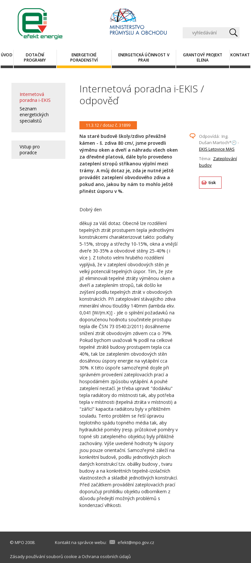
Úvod (6, 55)
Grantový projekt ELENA (202, 57)
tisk (212, 182)
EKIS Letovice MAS (217, 149)
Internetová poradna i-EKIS (35, 97)
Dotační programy (35, 57)
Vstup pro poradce (30, 149)
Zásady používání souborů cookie (43, 556)
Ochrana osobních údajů (106, 556)
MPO (19, 542)
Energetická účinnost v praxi (143, 57)
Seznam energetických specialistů (34, 114)
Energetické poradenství (84, 57)
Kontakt (240, 55)
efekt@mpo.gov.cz (136, 542)
